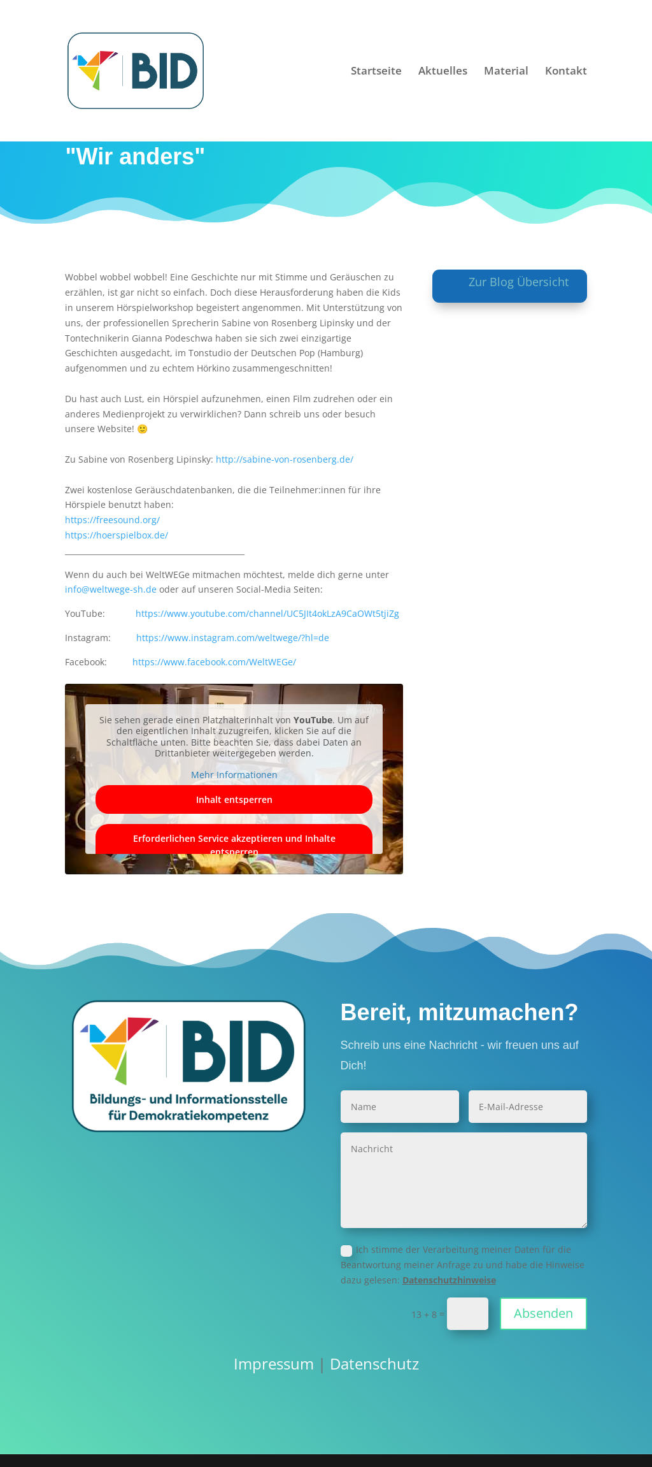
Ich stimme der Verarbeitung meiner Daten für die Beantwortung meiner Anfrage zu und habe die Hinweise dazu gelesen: (463, 1264)
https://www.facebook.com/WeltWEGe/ (214, 662)
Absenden (543, 1313)
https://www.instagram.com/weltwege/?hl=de (232, 638)
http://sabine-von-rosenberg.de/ (284, 459)
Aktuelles (442, 72)
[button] (28, 1439)
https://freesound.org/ (112, 520)
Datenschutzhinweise (449, 1280)
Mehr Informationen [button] (234, 775)
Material (506, 72)
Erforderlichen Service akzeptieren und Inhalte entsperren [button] (234, 845)
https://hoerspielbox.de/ (116, 535)
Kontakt (566, 72)
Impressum (274, 1363)
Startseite (376, 72)
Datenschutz (374, 1363)
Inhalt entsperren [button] (234, 799)
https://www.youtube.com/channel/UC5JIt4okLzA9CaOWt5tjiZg (267, 613)
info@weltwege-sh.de (111, 589)
